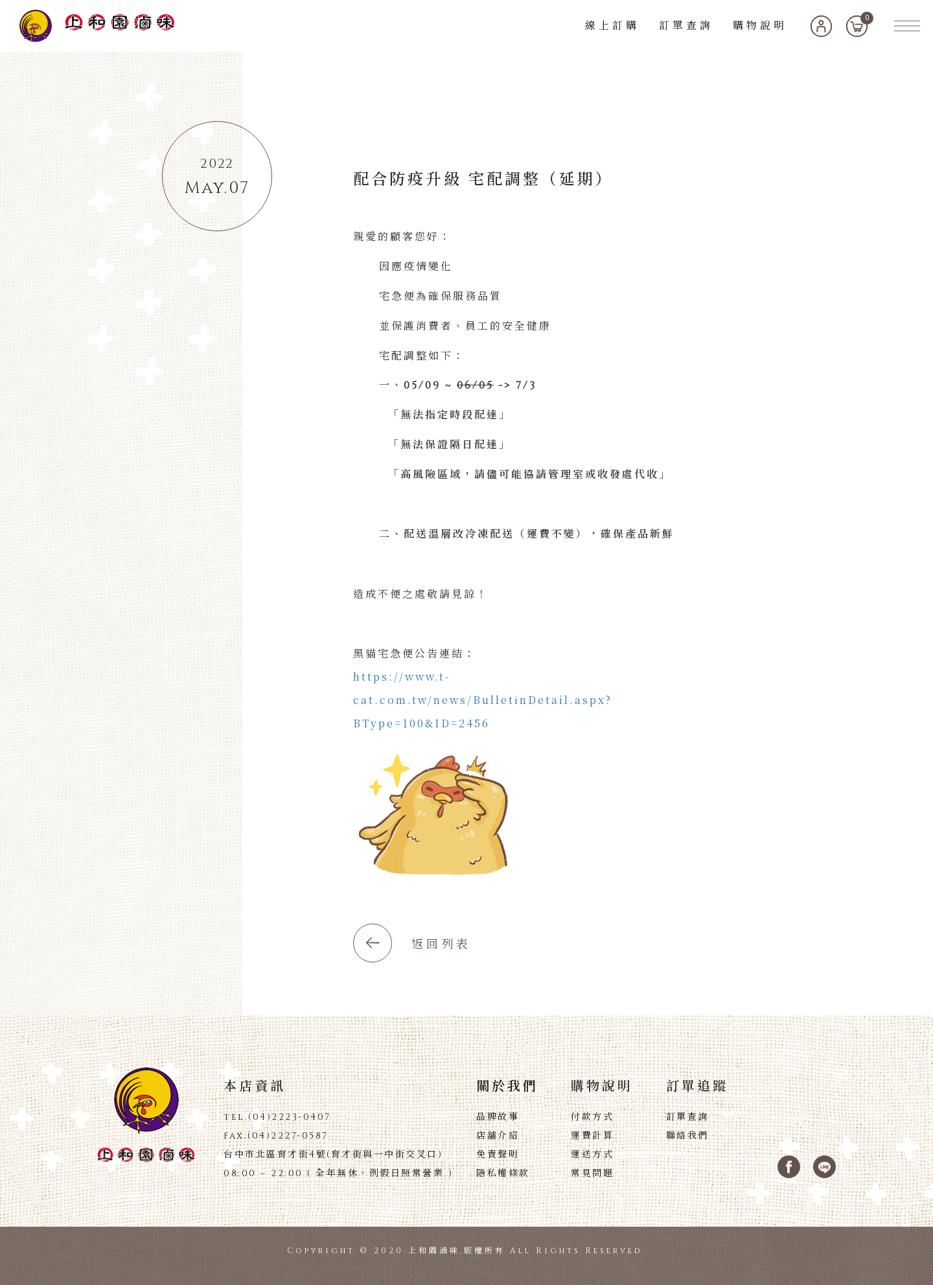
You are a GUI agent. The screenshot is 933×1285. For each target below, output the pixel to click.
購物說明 (760, 26)
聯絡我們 (687, 1136)
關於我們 (507, 1086)
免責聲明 (497, 1154)
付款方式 (592, 1117)
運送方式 (592, 1154)
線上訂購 (612, 26)
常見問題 (592, 1173)
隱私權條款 (503, 1173)
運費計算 (592, 1136)
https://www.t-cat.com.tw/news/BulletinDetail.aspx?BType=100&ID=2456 (482, 700)
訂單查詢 (686, 26)
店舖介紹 (497, 1136)
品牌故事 (497, 1117)
